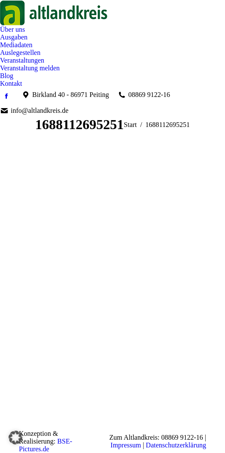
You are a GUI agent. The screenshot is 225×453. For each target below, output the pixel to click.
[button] (15, 437)
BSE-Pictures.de (45, 445)
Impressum (125, 445)
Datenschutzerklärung (176, 445)
